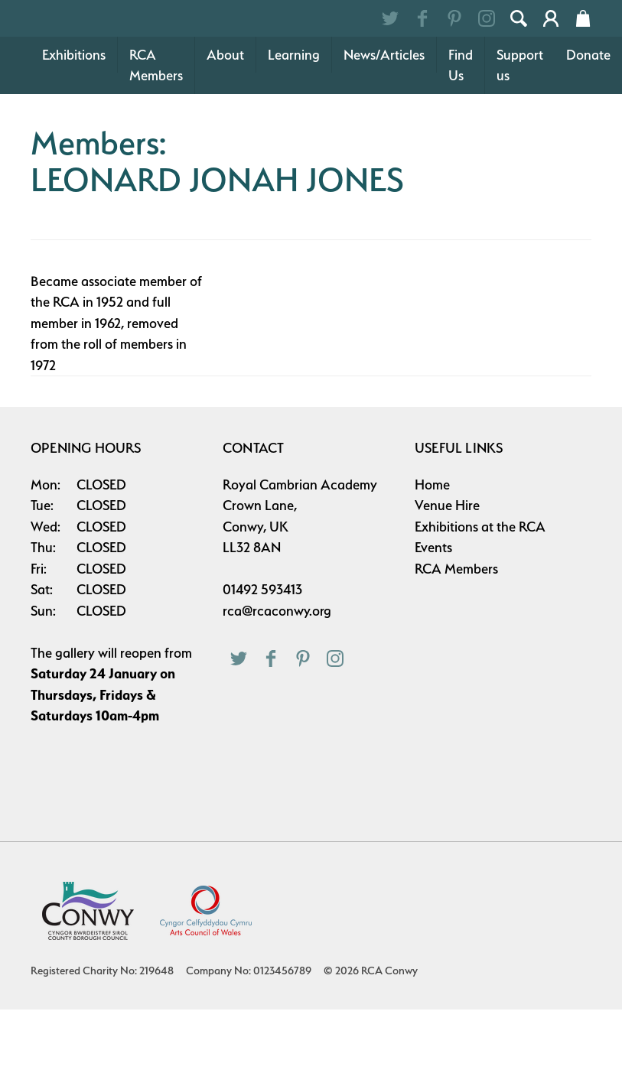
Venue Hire (447, 582)
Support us (520, 142)
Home (432, 561)
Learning (294, 131)
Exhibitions (74, 131)
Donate (588, 131)
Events (433, 624)
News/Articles (384, 131)
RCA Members (156, 142)
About (225, 131)
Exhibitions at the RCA (480, 603)
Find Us (460, 142)
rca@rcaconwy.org (277, 687)
